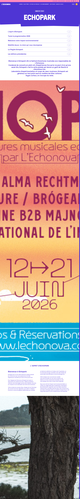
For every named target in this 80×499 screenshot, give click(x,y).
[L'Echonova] (6, 4)
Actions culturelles (34, 4)
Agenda (21, 4)
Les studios (52, 4)
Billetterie (26, 4)
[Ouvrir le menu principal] (73, 4)
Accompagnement (44, 4)
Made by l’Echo (59, 4)
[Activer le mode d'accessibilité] (77, 4)
